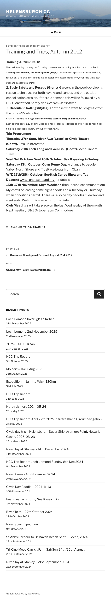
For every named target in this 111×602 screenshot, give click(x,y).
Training (39, 227)
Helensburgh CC (28, 11)
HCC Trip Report (18, 356)
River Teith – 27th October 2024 (29, 512)
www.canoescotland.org (37, 179)
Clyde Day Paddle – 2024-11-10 (28, 487)
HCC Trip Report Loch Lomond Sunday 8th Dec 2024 (44, 462)
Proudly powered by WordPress (22, 593)
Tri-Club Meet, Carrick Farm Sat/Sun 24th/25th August (45, 549)
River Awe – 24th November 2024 (30, 474)
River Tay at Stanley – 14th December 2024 (37, 449)
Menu (55, 32)
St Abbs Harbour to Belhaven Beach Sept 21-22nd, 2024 (47, 537)
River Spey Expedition (22, 524)
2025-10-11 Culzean (20, 344)
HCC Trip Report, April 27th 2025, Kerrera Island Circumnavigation (54, 419)
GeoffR (46, 46)
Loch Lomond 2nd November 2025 (31, 331)
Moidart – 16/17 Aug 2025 (24, 369)
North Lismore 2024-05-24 (26, 406)
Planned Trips (21, 227)
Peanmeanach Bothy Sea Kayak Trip (32, 499)
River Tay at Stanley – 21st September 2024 (37, 562)
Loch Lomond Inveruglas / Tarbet (30, 319)
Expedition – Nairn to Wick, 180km (31, 381)
